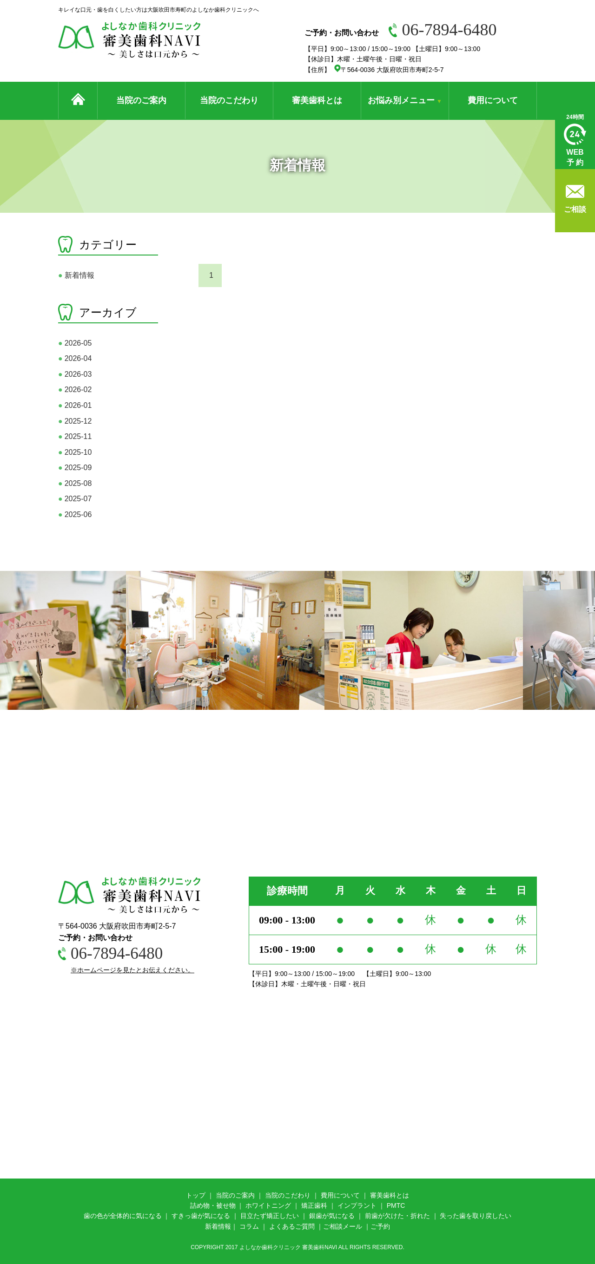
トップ (195, 1195)
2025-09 (75, 468)
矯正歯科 (314, 1205)
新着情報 (76, 275)
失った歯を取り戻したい (475, 1215)
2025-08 (75, 483)
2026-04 (75, 358)
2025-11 (75, 436)
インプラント (357, 1205)
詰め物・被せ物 (213, 1205)
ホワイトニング (268, 1205)
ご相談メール (342, 1226)
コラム (249, 1226)
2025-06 (75, 514)
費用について (493, 100)
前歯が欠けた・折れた (397, 1215)
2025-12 (75, 421)
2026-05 (75, 343)
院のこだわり (291, 1195)
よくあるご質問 (292, 1226)
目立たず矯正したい (269, 1215)
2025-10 (75, 452)
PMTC (396, 1205)
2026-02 (75, 389)
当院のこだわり (229, 100)
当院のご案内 (141, 100)
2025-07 (75, 499)
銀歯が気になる (332, 1215)
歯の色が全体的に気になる (123, 1215)
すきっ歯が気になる (201, 1215)
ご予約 (380, 1226)
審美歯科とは (317, 100)
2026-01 (75, 405)
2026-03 (75, 374)
